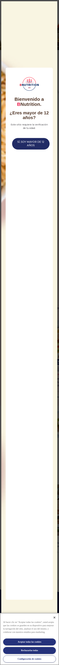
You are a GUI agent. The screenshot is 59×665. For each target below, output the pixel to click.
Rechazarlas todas (29, 650)
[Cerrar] (54, 617)
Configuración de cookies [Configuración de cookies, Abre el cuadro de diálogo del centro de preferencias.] (29, 659)
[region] (29, 639)
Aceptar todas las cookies (29, 642)
